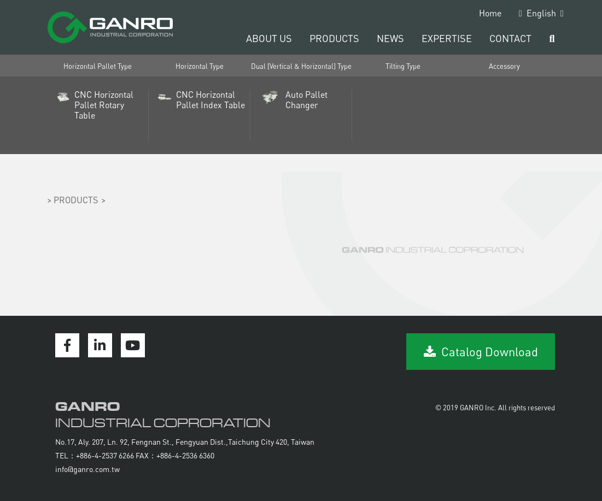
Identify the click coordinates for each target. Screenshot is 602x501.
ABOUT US (269, 38)
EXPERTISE (447, 38)
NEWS (390, 38)
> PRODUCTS (72, 199)
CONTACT (510, 38)
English (541, 13)
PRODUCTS (334, 38)
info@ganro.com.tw (87, 469)
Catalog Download (481, 351)
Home (490, 13)
